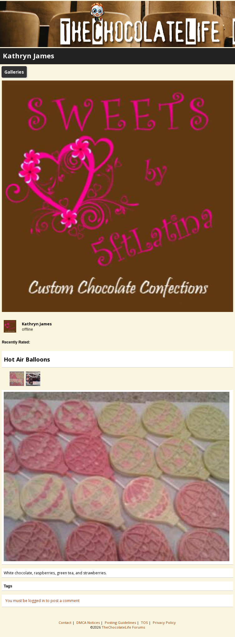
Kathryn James (37, 324)
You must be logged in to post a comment (42, 600)
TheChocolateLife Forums (123, 627)
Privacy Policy (165, 622)
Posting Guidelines (121, 622)
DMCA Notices (88, 622)
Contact (65, 622)
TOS (145, 622)
